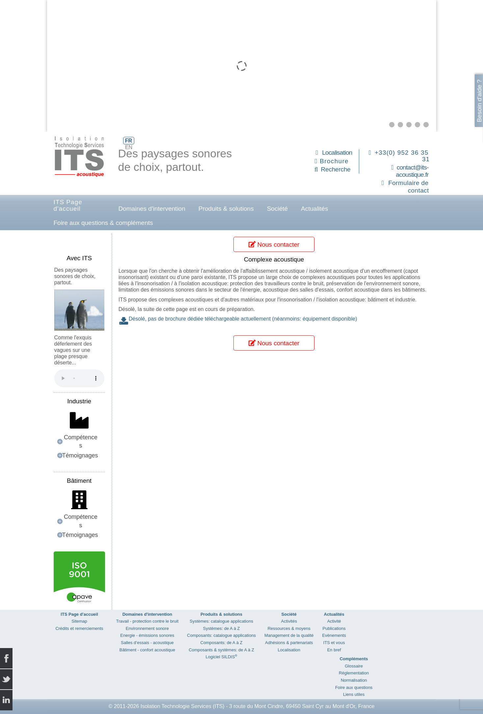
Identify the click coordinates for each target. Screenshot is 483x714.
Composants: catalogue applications (221, 635)
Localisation (337, 152)
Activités (289, 621)
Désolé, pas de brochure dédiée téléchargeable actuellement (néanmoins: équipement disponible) (243, 319)
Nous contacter (274, 244)
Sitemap (79, 621)
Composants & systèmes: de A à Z (221, 649)
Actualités (314, 208)
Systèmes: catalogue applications (221, 621)
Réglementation (354, 672)
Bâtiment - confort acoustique (147, 649)
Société (277, 208)
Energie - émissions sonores (147, 635)
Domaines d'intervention (152, 208)
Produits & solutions (226, 208)
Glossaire (354, 666)
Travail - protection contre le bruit (147, 621)
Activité (334, 621)
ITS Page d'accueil (68, 205)
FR (128, 140)
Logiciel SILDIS (221, 656)
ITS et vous (334, 642)
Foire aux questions (353, 687)
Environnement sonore (147, 628)
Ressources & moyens (289, 628)
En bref (334, 649)
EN (128, 147)
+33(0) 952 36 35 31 (402, 156)
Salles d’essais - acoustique (147, 642)
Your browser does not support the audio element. (79, 378)
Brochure (334, 161)
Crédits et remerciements (79, 628)
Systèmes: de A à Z (221, 628)
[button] (391, 124)
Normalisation (354, 680)
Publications (334, 628)
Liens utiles (353, 694)
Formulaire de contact (408, 186)
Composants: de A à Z (222, 642)
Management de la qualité (289, 635)
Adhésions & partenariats (289, 642)
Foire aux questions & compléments (103, 222)
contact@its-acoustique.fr (412, 171)
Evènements (334, 635)
